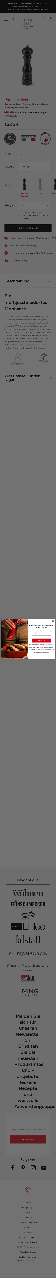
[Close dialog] (53, 621)
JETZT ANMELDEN (41, 640)
